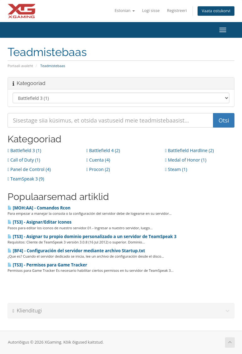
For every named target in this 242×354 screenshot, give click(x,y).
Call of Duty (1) (24, 160)
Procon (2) (98, 169)
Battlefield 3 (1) (24, 150)
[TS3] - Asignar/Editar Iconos (40, 222)
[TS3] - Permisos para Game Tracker (47, 265)
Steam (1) (176, 169)
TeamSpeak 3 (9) (26, 179)
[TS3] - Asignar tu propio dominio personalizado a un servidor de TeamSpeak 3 (92, 236)
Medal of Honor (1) (185, 160)
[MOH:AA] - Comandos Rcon (39, 208)
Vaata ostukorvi (216, 11)
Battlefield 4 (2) (103, 150)
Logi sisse (151, 10)
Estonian (125, 10)
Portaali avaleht (20, 65)
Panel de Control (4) (29, 169)
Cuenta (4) (98, 160)
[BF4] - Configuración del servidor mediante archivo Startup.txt (76, 251)
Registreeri (177, 10)
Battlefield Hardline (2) (189, 150)
